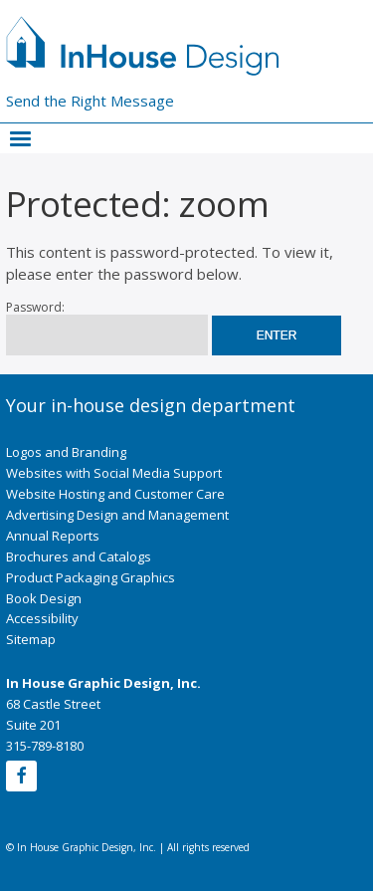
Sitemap (31, 639)
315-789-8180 (45, 746)
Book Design (44, 598)
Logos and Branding (66, 452)
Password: (107, 328)
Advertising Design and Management (117, 515)
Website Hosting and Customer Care (115, 494)
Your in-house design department (150, 405)
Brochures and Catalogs (78, 556)
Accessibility (42, 618)
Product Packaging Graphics (90, 577)
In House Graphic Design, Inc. (103, 683)
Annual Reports (52, 536)
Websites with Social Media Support (114, 473)
